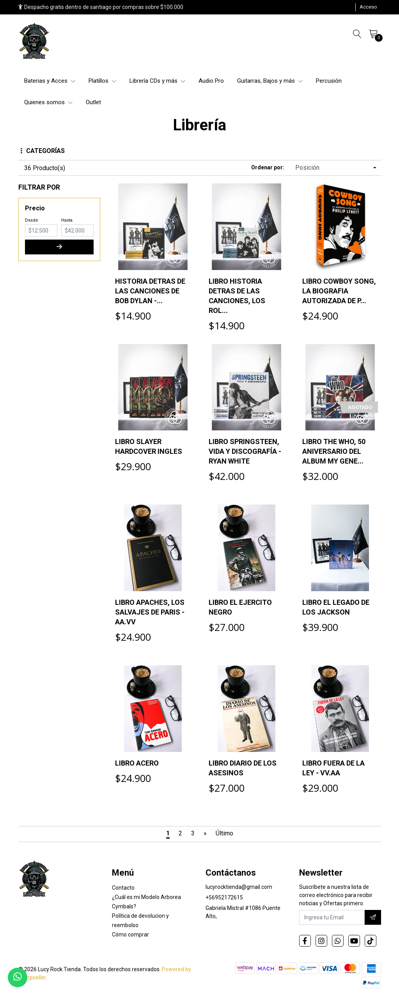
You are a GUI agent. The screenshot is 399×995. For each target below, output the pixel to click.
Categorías (43, 151)
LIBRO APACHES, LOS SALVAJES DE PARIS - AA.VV (149, 612)
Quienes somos (48, 102)
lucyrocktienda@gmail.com (239, 887)
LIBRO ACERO (137, 763)
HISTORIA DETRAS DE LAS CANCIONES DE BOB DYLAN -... (150, 291)
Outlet (93, 102)
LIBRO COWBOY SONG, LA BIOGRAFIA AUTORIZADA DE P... (339, 291)
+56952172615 (224, 897)
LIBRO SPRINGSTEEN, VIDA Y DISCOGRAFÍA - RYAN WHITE (245, 451)
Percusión (329, 80)
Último (224, 833)
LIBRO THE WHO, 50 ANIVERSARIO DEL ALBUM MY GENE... (333, 451)
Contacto (123, 888)
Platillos (102, 80)
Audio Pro (211, 80)
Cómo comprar (130, 934)
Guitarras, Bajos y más (270, 80)
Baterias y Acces (49, 80)
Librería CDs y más (157, 80)
